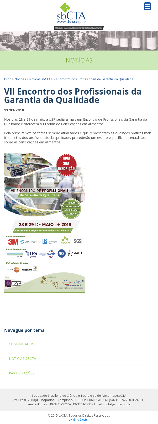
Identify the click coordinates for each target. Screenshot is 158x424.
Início (7, 79)
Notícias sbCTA (39, 79)
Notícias (20, 79)
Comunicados (21, 344)
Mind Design (81, 420)
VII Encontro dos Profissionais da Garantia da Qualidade (93, 79)
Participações (21, 373)
